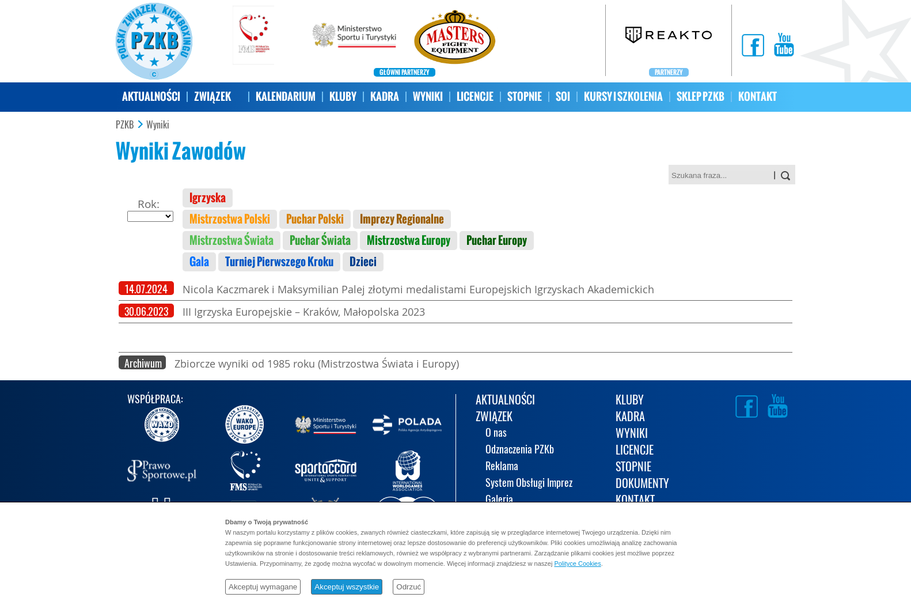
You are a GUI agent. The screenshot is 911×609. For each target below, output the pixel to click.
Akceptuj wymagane (263, 586)
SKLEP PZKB (700, 96)
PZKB (125, 125)
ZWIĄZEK (212, 96)
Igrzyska (207, 198)
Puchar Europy (496, 240)
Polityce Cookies (577, 563)
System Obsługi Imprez (528, 484)
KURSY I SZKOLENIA (623, 96)
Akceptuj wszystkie (346, 586)
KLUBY (342, 96)
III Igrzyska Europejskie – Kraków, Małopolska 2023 (304, 312)
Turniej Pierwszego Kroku (279, 262)
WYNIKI (428, 96)
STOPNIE (524, 96)
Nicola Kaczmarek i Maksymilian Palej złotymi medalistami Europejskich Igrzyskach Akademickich (418, 289)
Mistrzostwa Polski (229, 219)
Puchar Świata (320, 240)
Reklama (501, 467)
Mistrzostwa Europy (408, 240)
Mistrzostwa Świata (231, 240)
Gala (199, 262)
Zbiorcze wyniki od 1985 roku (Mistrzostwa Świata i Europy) (316, 363)
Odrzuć (408, 586)
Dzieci (363, 262)
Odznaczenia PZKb (519, 450)
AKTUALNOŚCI (151, 96)
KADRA (384, 96)
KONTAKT (757, 96)
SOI (563, 96)
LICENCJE (475, 96)
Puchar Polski (315, 219)
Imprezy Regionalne (402, 219)
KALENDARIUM (286, 96)
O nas (496, 434)
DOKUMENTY (642, 484)
